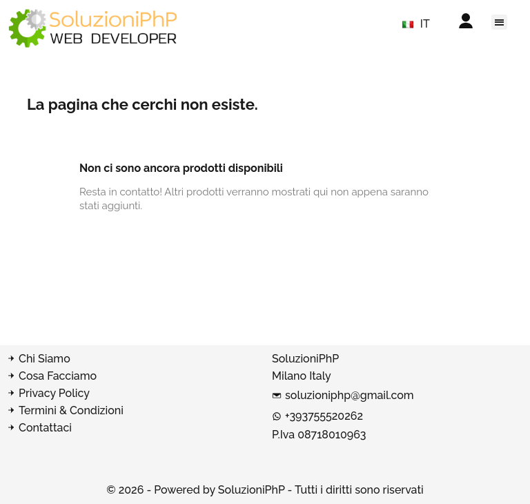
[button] (499, 22)
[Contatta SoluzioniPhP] (132, 428)
